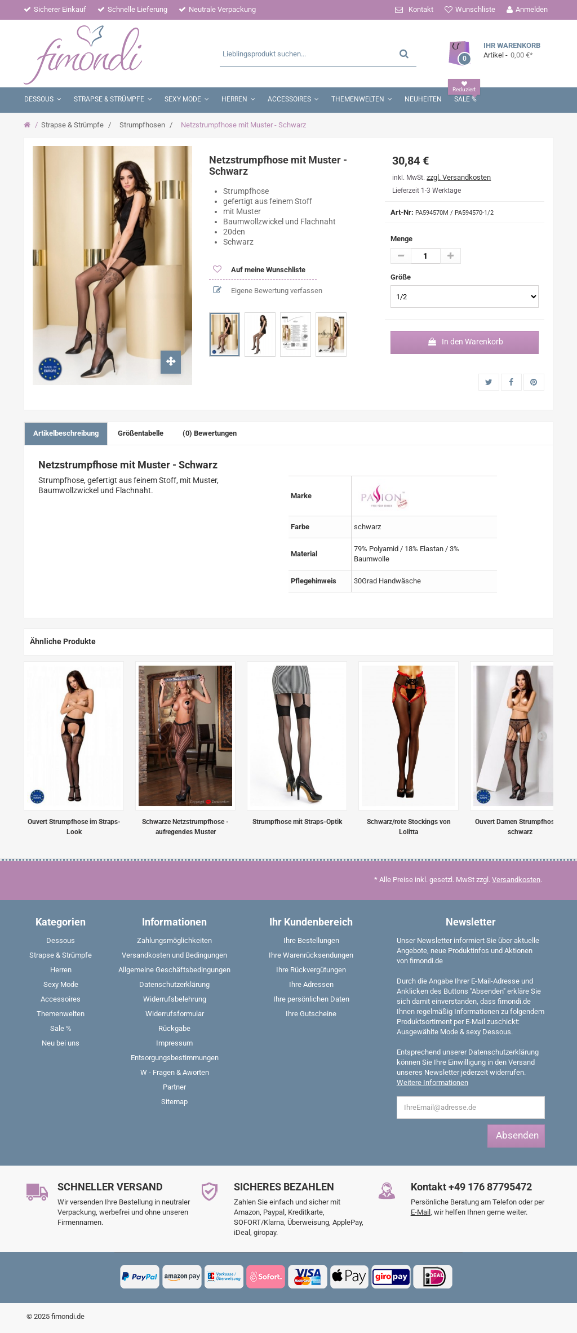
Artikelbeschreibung (66, 433)
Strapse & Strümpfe (72, 125)
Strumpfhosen (142, 125)
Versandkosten (516, 879)
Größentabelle (140, 433)
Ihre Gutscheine (311, 1013)
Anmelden (532, 9)
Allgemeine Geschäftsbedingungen (174, 970)
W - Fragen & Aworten (174, 1072)
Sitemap (174, 1101)
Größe (401, 277)
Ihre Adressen (311, 984)
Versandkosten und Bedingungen (174, 955)
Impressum (174, 1043)
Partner (174, 1087)
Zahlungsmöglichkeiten (174, 940)
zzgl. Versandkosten (459, 177)
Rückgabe (174, 1028)
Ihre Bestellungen (311, 940)
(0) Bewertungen (210, 433)
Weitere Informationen (432, 1082)
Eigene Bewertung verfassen (275, 290)
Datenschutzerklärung (174, 984)
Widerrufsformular (174, 1013)
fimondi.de (68, 1316)
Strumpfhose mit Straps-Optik (297, 822)
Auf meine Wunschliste (267, 269)
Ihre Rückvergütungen (311, 970)
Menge (401, 238)
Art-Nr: (402, 212)
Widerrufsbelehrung (174, 999)
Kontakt (421, 9)
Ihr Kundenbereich (311, 922)
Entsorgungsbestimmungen (175, 1057)
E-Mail (420, 1212)
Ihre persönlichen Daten (311, 999)
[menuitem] (61, 943)
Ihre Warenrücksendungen (311, 955)
